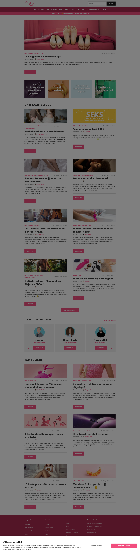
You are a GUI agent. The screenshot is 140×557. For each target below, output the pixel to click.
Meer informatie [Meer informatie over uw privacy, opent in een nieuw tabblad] (26, 549)
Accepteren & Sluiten (124, 545)
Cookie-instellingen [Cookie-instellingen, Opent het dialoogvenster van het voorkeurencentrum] (96, 545)
